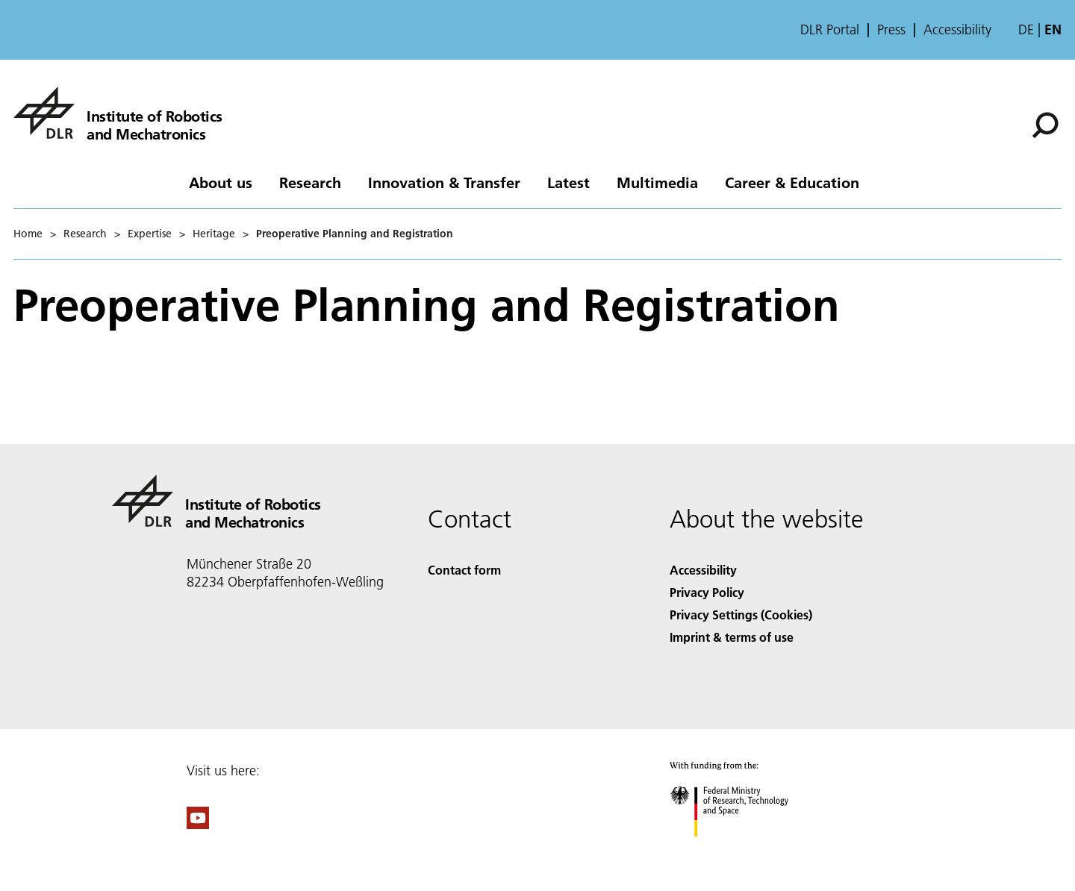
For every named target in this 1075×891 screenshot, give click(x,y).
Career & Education (792, 182)
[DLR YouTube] (198, 824)
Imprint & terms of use (732, 637)
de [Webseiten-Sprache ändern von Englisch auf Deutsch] (1026, 29)
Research (310, 182)
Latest (568, 182)
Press (891, 30)
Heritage (214, 233)
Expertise (150, 233)
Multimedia (657, 182)
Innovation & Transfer (444, 182)
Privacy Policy (707, 592)
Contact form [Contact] (464, 570)
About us (220, 182)
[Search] (1045, 125)
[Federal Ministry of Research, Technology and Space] (742, 849)
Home (28, 233)
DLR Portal (829, 30)
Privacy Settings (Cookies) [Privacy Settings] (741, 614)
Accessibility (957, 30)
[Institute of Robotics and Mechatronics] (117, 113)
